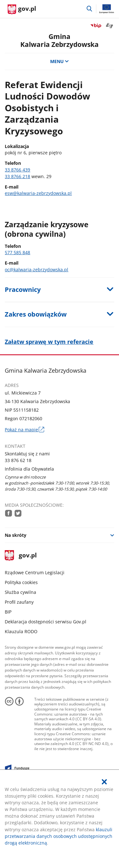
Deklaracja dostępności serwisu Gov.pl (45, 622)
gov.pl (20, 555)
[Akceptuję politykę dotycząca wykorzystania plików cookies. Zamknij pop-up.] (104, 782)
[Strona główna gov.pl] (22, 9)
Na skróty (15, 535)
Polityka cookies (21, 582)
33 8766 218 (17, 176)
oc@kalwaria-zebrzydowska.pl (36, 270)
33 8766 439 (17, 170)
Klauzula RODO (21, 631)
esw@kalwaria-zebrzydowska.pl (38, 193)
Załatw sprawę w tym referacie (49, 341)
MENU (59, 61)
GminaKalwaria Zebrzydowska (59, 40)
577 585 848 (17, 252)
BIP (8, 612)
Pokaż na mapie (24, 429)
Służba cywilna (20, 592)
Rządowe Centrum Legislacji (34, 572)
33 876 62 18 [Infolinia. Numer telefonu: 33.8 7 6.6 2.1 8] (18, 460)
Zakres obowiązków (36, 314)
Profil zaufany (19, 602)
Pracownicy (23, 289)
